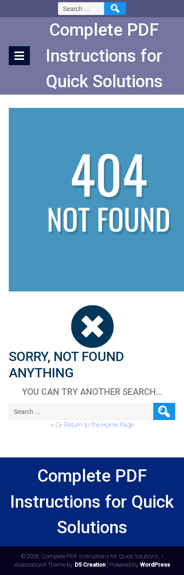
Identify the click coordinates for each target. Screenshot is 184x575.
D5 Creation (90, 564)
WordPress (155, 564)
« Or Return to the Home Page (92, 425)
